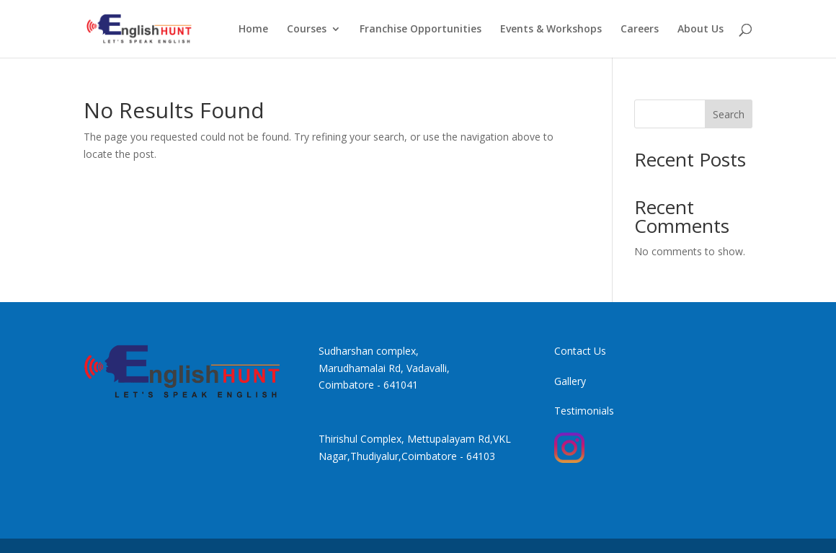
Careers (640, 29)
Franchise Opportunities (420, 29)
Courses (306, 29)
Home (253, 29)
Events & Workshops (551, 29)
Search (728, 114)
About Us (700, 29)
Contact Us (580, 351)
